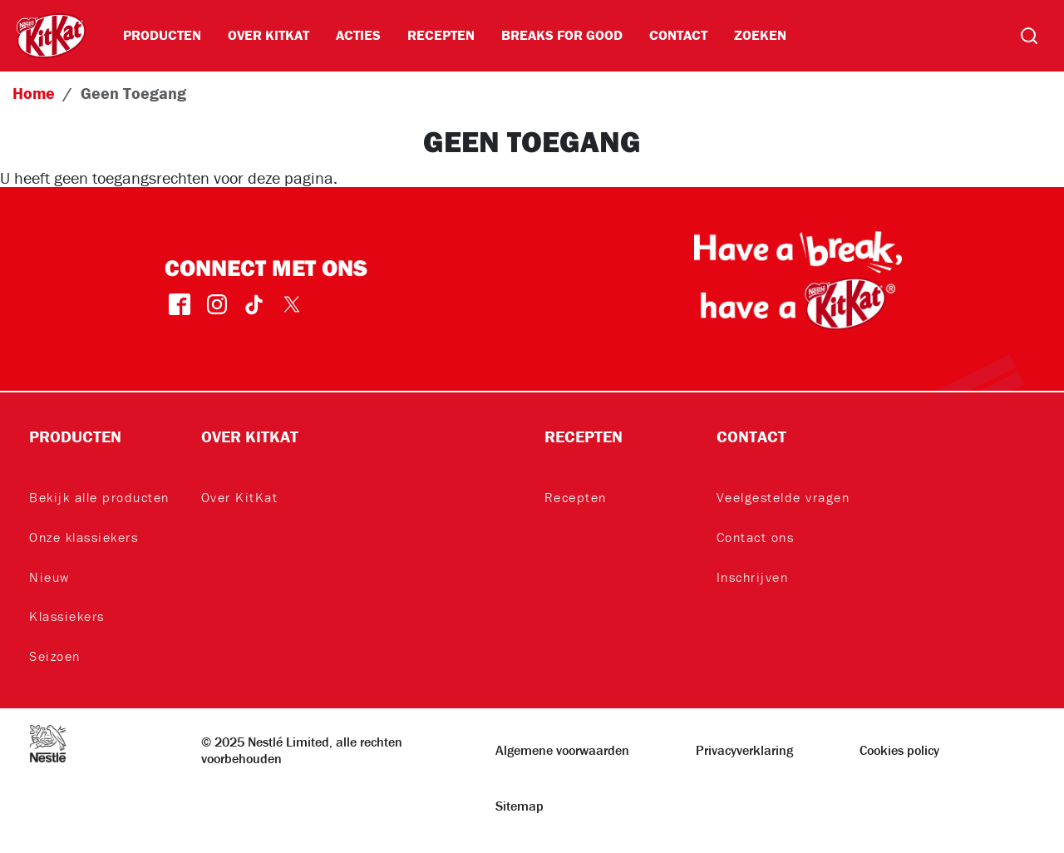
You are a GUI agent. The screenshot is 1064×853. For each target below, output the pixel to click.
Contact (678, 35)
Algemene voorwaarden (562, 750)
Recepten (441, 35)
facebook (179, 304)
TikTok (253, 304)
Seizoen (55, 656)
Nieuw (49, 577)
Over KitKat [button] (249, 436)
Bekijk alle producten (99, 497)
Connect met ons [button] (266, 267)
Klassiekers (67, 616)
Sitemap (519, 805)
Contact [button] (751, 436)
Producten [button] (75, 436)
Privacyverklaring (744, 750)
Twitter (291, 304)
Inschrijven (753, 577)
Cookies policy (899, 750)
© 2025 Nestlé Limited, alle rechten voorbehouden (301, 750)
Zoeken (760, 35)
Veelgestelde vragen (783, 497)
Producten (162, 35)
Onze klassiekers (83, 537)
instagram (216, 304)
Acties (358, 35)
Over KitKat (268, 35)
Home (33, 92)
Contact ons (756, 537)
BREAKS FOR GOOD (562, 35)
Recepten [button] (583, 436)
